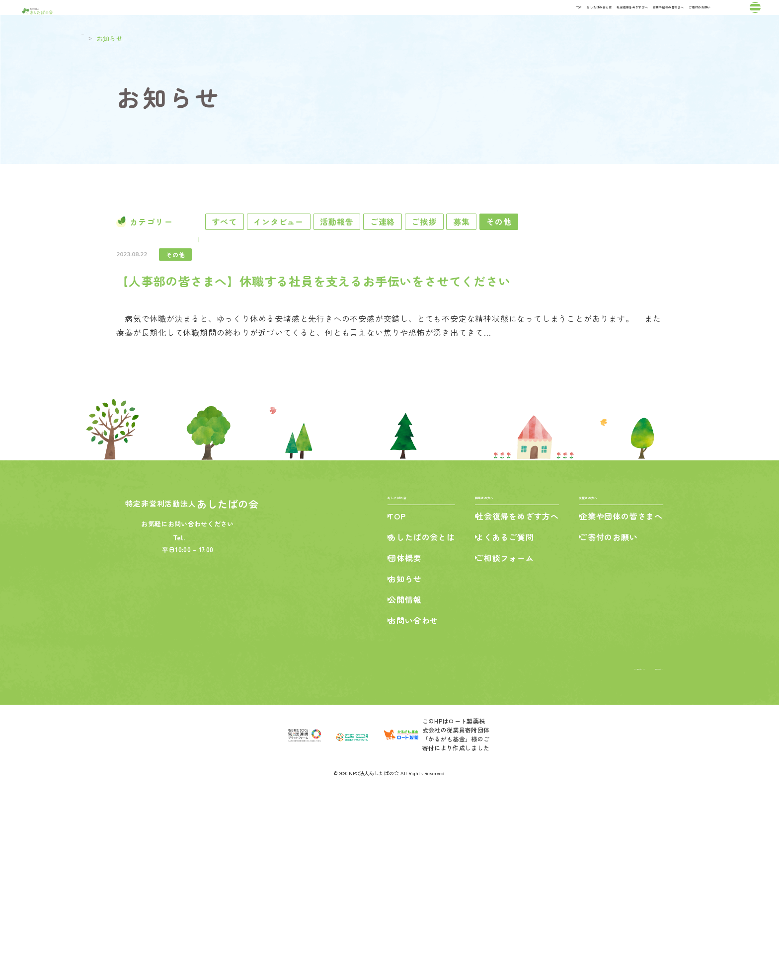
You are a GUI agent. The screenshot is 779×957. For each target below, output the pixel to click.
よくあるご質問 (500, 700)
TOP (339, 19)
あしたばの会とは (394, 19)
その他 (620, 252)
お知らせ (396, 742)
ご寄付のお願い (662, 19)
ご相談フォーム (500, 721)
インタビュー (313, 252)
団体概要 (396, 721)
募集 (565, 252)
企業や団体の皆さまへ (579, 19)
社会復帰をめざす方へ (482, 19)
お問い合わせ (405, 784)
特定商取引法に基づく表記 (557, 830)
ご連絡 (451, 252)
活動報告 (388, 252)
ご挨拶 (510, 252)
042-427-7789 (197, 694)
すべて (242, 252)
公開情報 (396, 763)
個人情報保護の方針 (634, 830)
